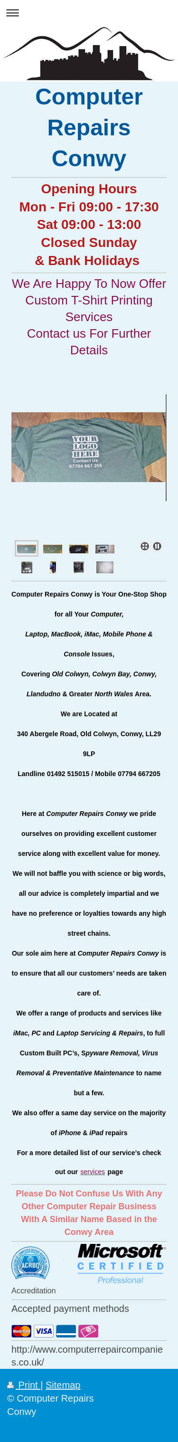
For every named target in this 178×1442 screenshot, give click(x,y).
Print (23, 1385)
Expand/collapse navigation (89, 12)
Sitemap (63, 1385)
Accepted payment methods (70, 1308)
